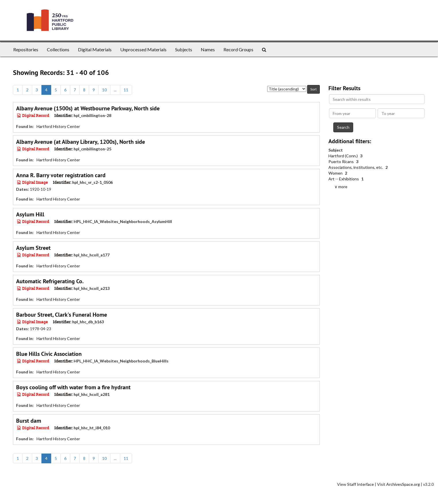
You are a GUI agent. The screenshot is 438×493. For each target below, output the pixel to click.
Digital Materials (95, 49)
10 (104, 89)
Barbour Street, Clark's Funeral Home (61, 314)
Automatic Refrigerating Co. (50, 281)
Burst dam (28, 420)
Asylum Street (33, 248)
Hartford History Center (58, 126)
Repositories (25, 49)
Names (208, 49)
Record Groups (238, 49)
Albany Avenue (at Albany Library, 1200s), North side (80, 142)
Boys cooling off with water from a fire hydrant (73, 387)
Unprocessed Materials (143, 49)
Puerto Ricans (341, 161)
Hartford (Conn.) (343, 155)
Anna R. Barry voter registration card (61, 175)
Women (335, 173)
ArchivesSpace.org (403, 484)
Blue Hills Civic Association (49, 354)
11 (126, 89)
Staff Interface (360, 484)
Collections (58, 49)
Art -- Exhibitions (344, 178)
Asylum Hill (30, 214)
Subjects (183, 49)
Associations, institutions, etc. (356, 167)
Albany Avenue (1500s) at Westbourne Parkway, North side (88, 108)
